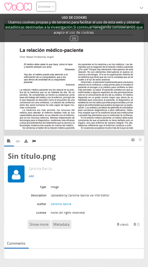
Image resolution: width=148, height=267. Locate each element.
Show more (39, 224)
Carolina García (61, 204)
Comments (16, 243)
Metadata (61, 224)
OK (74, 38)
